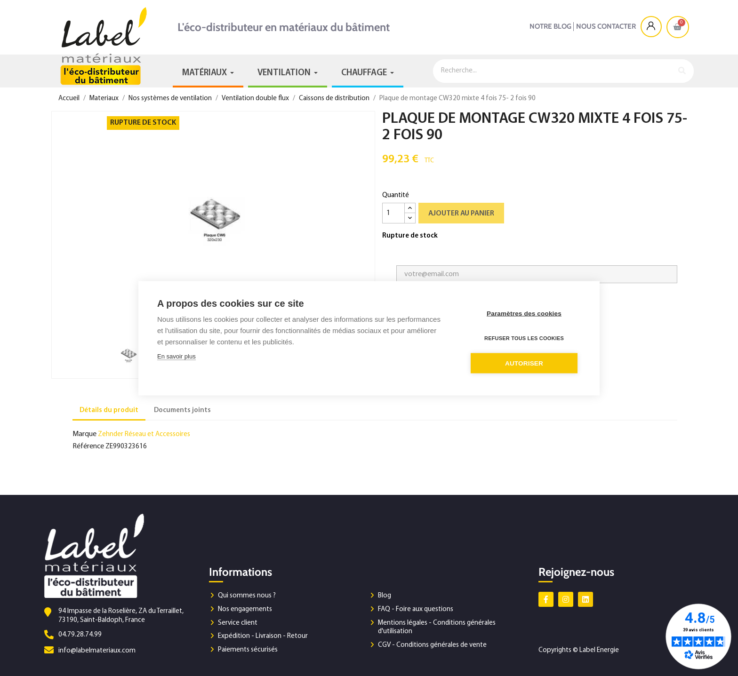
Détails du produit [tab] (109, 410)
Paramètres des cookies (524, 313)
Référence (88, 446)
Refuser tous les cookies (524, 338)
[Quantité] (393, 213)
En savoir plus (176, 355)
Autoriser (524, 362)
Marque (84, 434)
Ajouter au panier (461, 213)
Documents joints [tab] (182, 410)
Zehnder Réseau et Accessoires (144, 434)
